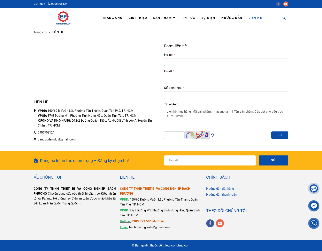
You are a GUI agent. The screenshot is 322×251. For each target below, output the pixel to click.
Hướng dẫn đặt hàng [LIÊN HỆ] (220, 189)
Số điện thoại (173, 88)
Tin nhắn (170, 104)
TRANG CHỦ (112, 18)
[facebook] (279, 3)
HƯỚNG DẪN (232, 18)
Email (168, 71)
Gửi (279, 135)
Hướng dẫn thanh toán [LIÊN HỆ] (221, 194)
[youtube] (286, 3)
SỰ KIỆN (208, 18)
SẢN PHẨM (164, 18)
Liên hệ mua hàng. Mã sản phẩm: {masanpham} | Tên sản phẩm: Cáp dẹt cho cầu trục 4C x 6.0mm (226, 118)
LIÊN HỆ (255, 18)
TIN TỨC (188, 18)
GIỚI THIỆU (138, 18)
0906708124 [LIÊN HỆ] (58, 3)
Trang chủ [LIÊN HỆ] (40, 32)
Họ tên (168, 55)
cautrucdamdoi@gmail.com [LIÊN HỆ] (57, 139)
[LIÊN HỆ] (63, 18)
